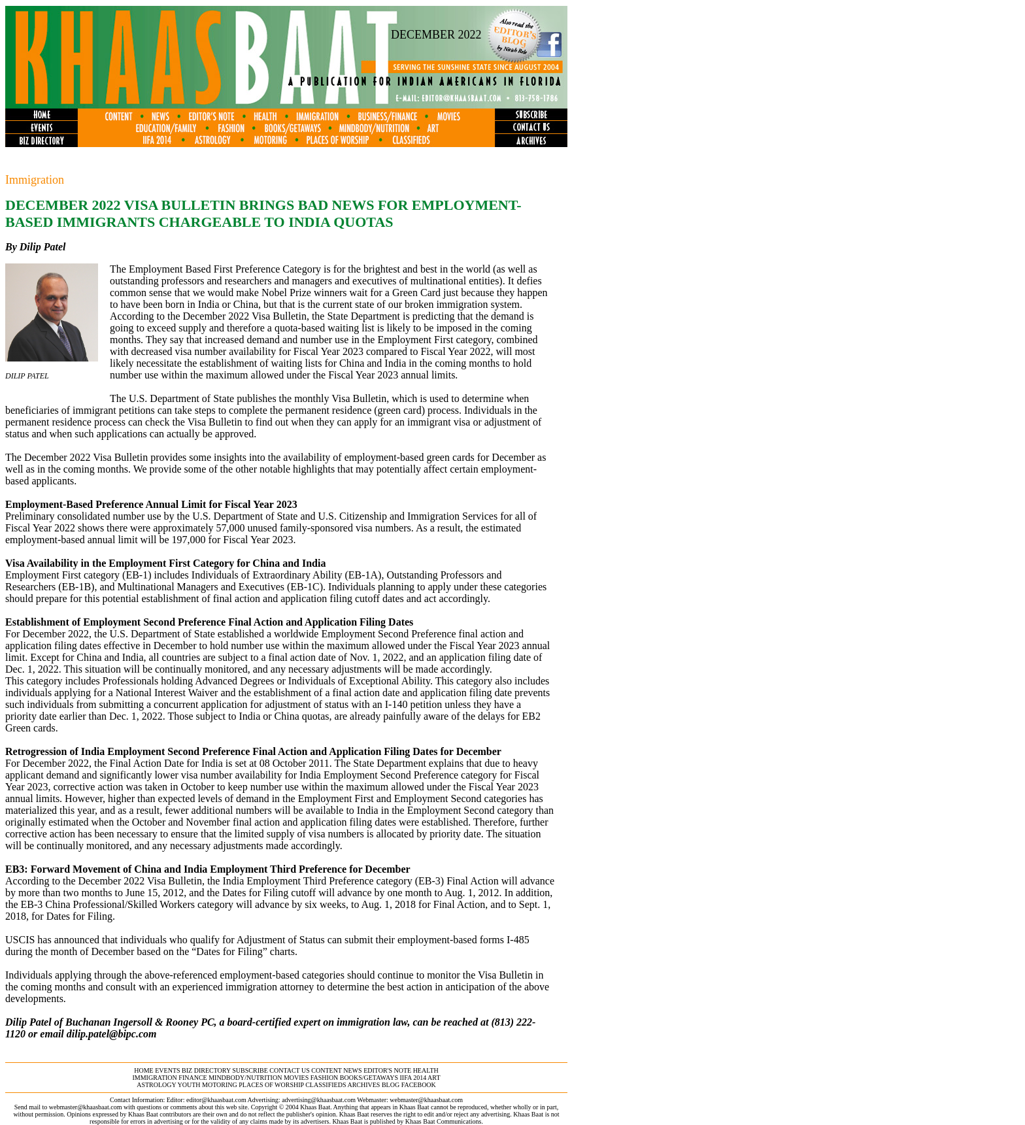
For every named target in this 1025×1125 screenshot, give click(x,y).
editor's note (387, 1070)
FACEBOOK (418, 1084)
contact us (289, 1070)
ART (434, 1077)
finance (192, 1077)
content (326, 1070)
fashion (325, 1077)
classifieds (325, 1084)
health (426, 1070)
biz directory (206, 1070)
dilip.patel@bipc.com (112, 1033)
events (167, 1070)
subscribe (249, 1070)
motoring (219, 1084)
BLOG (390, 1084)
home (143, 1070)
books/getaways (369, 1077)
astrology (156, 1084)
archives (363, 1084)
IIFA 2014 (413, 1077)
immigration (154, 1077)
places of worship (271, 1084)
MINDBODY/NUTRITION (245, 1077)
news (352, 1070)
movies (296, 1077)
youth (189, 1084)
